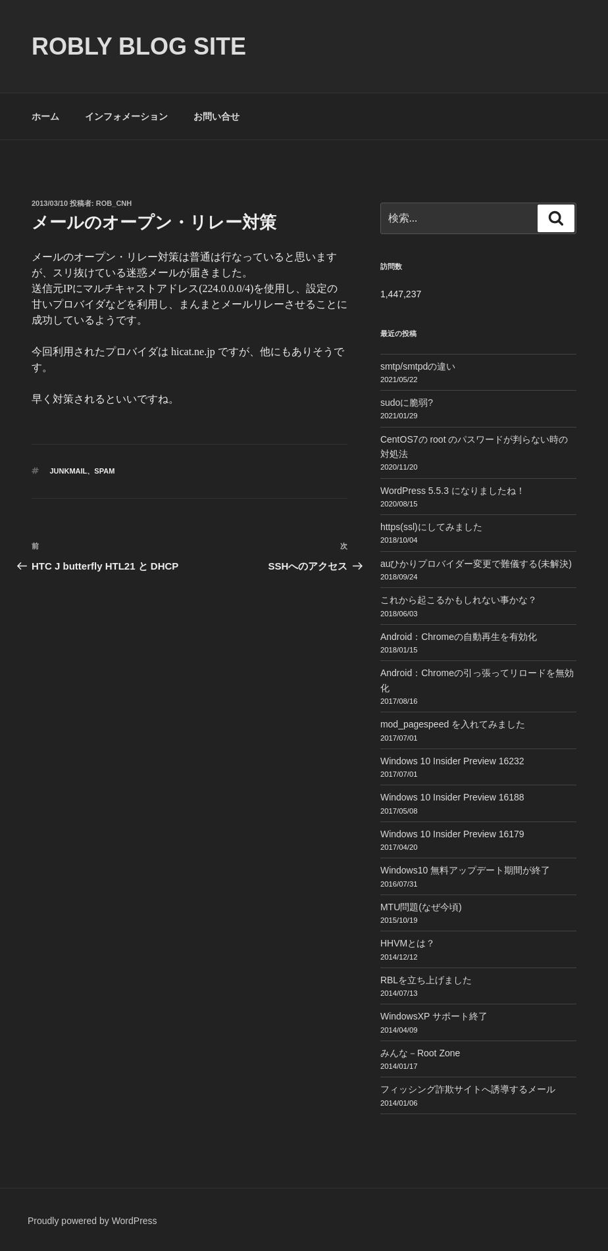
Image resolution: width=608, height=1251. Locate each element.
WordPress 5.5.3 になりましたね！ (452, 490)
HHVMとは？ (407, 943)
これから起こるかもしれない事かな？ (458, 600)
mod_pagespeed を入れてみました (452, 724)
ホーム (45, 116)
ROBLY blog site (139, 46)
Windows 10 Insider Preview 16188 (452, 797)
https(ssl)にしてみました (431, 527)
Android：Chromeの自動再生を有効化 (458, 636)
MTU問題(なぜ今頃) (421, 907)
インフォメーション (126, 116)
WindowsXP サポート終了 (434, 1016)
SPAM (104, 471)
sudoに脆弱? (406, 402)
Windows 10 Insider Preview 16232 (452, 761)
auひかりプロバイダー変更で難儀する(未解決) (476, 563)
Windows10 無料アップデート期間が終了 (465, 870)
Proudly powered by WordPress (92, 1220)
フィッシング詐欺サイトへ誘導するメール (467, 1089)
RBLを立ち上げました (426, 980)
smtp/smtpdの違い (417, 366)
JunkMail (69, 471)
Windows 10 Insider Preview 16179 (452, 834)
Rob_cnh (114, 203)
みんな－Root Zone (420, 1053)
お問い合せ (216, 116)
